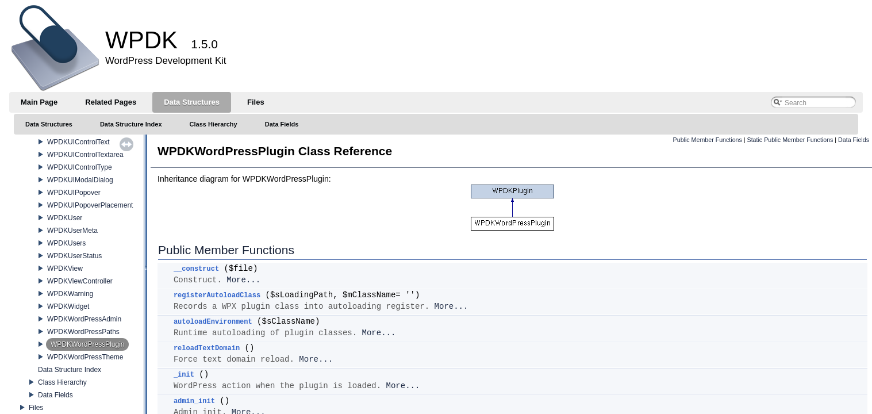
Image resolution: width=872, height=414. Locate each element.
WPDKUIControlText (78, 142)
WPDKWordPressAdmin (84, 319)
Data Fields (55, 395)
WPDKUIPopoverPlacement (90, 205)
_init (184, 375)
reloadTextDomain (207, 348)
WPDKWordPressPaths (83, 332)
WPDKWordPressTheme (85, 357)
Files (36, 408)
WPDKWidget (68, 306)
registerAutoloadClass (217, 296)
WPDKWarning (70, 294)
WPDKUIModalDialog (80, 180)
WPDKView (65, 268)
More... (243, 280)
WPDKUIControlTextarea (85, 155)
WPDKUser (64, 218)
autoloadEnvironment (213, 322)
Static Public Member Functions (790, 139)
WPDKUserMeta (72, 231)
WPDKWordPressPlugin (87, 344)
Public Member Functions (707, 139)
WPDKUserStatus (74, 256)
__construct (196, 269)
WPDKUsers (66, 243)
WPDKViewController (80, 281)
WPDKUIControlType (79, 167)
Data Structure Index (69, 370)
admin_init (194, 401)
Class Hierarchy (62, 382)
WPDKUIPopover (74, 193)
